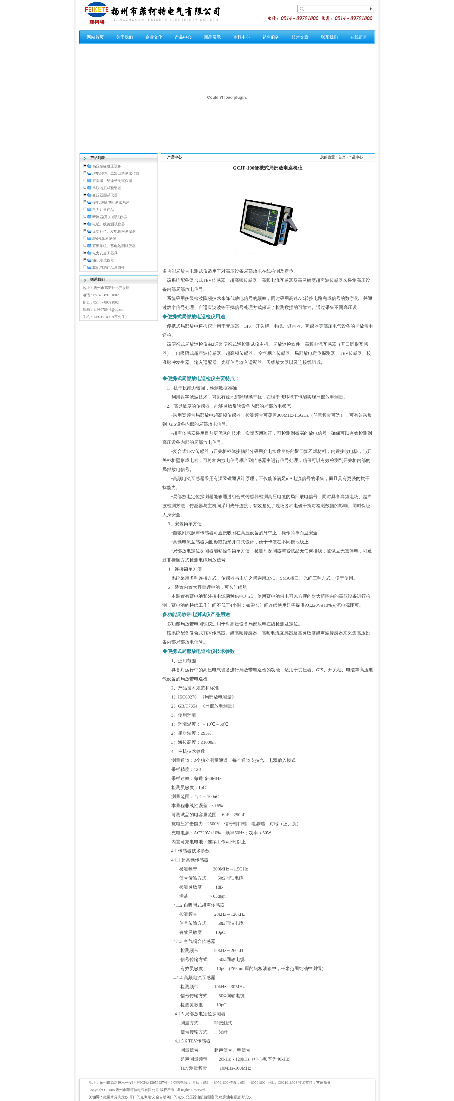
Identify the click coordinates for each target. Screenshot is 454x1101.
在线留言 (358, 37)
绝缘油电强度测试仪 (235, 1097)
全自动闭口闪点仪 (170, 1097)
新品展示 (212, 37)
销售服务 (270, 37)
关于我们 (124, 37)
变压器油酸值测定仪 (202, 1097)
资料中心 (241, 37)
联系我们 (329, 37)
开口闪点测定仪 (142, 1097)
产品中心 (183, 37)
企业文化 (153, 37)
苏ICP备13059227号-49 (155, 1082)
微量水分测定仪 (116, 1097)
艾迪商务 (323, 1082)
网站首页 (95, 37)
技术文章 (300, 37)
